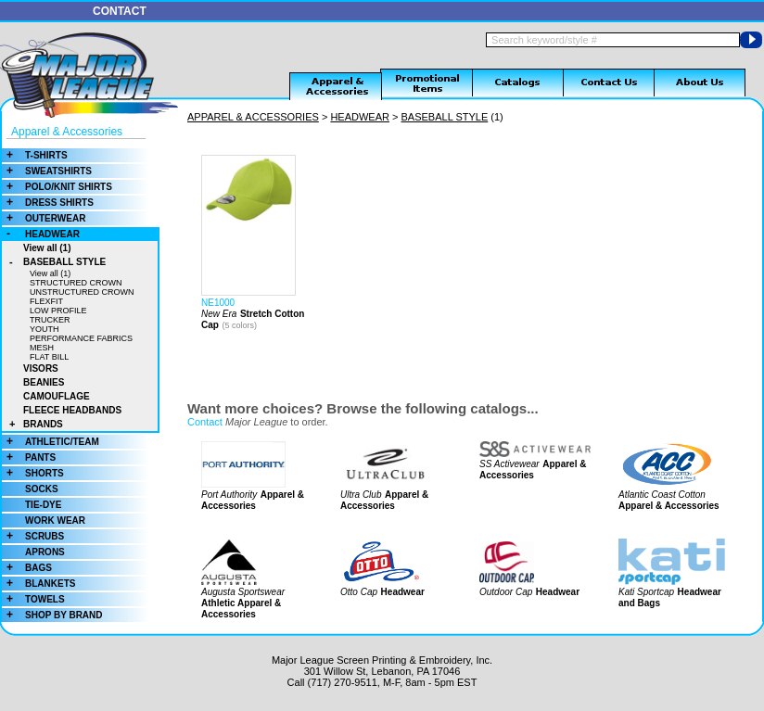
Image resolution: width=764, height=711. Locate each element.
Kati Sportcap (646, 592)
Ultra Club (360, 494)
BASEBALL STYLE (54, 262)
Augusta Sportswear (243, 592)
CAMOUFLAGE (56, 396)
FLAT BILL (49, 357)
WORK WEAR (55, 520)
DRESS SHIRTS (48, 202)
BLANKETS (38, 583)
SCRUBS (33, 536)
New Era (218, 314)
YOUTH (44, 329)
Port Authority (229, 494)
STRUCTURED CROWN (76, 282)
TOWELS (33, 599)
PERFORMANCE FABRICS (81, 338)
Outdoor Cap (505, 592)
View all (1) (47, 248)
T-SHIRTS (35, 155)
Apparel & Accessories (66, 131)
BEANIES (43, 382)
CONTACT (119, 11)
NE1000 (218, 303)
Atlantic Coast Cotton (662, 494)
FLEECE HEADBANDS (72, 410)
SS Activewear (509, 464)
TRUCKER (50, 319)
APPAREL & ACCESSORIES (253, 116)
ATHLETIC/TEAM (50, 442)
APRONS (45, 552)
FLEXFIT (46, 301)
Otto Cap (358, 592)
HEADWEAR (41, 234)
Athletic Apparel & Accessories (241, 608)
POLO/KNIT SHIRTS (57, 187)
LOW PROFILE (58, 310)
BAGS (27, 568)
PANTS (29, 457)
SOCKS (41, 489)
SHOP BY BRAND (52, 615)
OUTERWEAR (43, 218)
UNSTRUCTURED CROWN (82, 292)
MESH (42, 347)
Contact (205, 421)
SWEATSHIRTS (47, 171)
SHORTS (33, 473)
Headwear (403, 592)
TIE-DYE (43, 505)
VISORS (40, 368)
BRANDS (32, 424)
